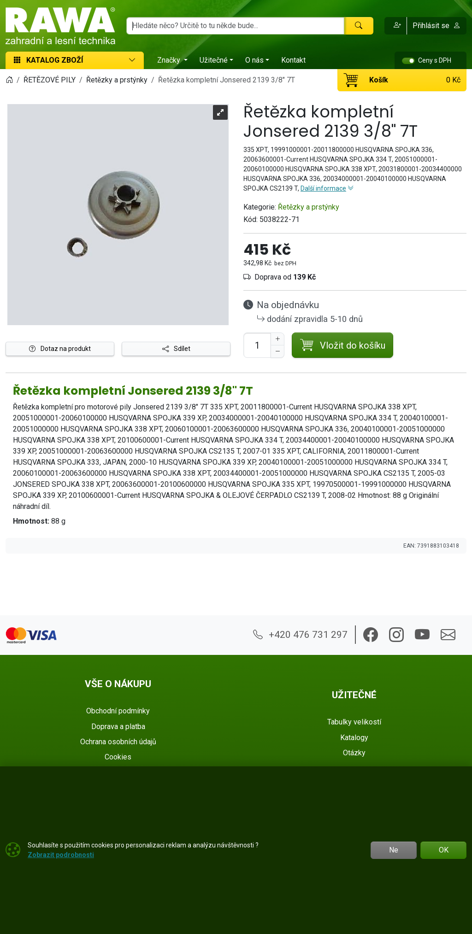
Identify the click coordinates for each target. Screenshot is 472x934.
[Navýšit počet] (277, 339)
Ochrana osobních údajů (118, 741)
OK (443, 850)
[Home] (9, 80)
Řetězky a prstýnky (308, 207)
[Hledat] (358, 26)
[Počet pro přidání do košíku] (257, 345)
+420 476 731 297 (300, 634)
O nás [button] (254, 60)
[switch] (408, 61)
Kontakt (293, 60)
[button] (395, 26)
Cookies (118, 757)
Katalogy (354, 737)
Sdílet (176, 348)
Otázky (354, 752)
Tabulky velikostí (354, 722)
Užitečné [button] (214, 60)
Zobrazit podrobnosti (61, 854)
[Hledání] (235, 26)
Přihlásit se (436, 25)
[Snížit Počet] (277, 351)
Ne (393, 850)
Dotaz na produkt (60, 348)
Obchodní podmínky (118, 710)
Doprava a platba (118, 726)
